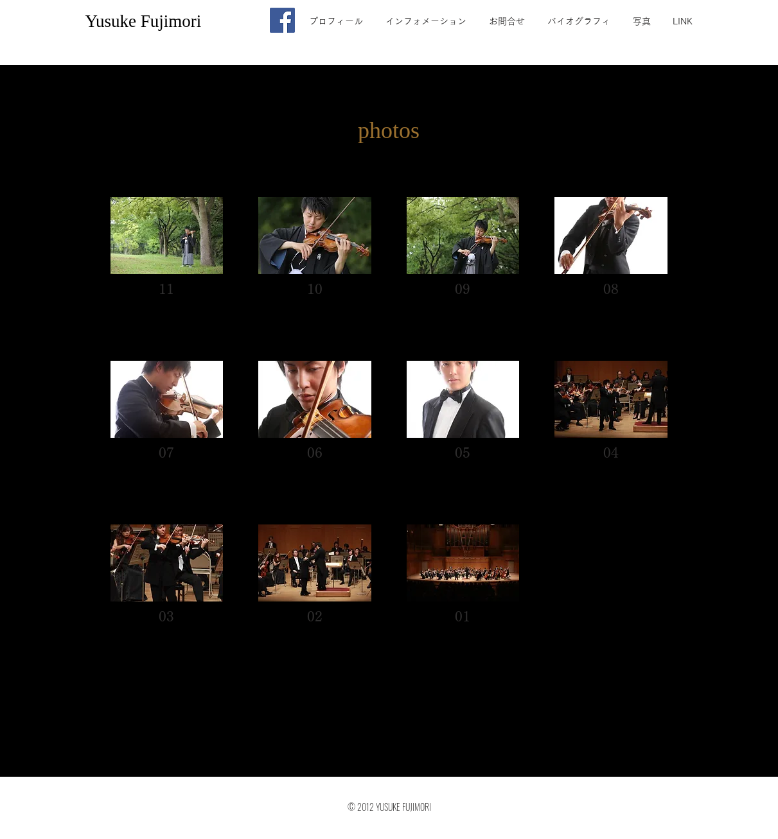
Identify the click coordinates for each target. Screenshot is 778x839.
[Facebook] (282, 20)
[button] (167, 261)
